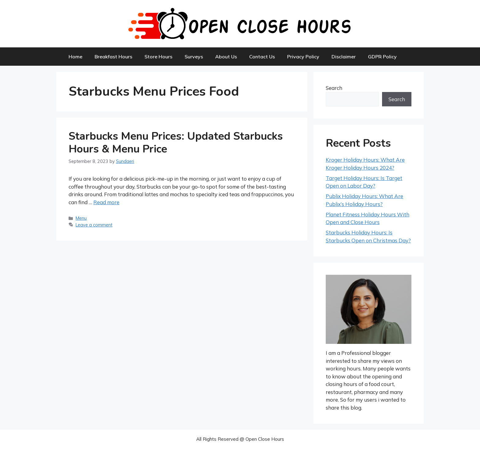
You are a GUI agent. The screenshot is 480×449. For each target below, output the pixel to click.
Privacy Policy (303, 56)
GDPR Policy (382, 56)
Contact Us (262, 56)
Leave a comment (94, 225)
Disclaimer (344, 56)
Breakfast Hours (113, 56)
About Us (226, 56)
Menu (81, 218)
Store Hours (158, 56)
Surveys (194, 56)
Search (334, 88)
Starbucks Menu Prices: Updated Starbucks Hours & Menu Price (176, 142)
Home (75, 56)
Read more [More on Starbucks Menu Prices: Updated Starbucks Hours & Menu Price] (106, 202)
